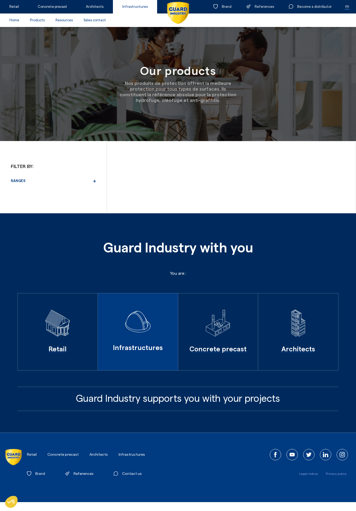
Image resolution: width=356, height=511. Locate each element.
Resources (64, 20)
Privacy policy (336, 473)
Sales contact (95, 20)
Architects (94, 6)
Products (37, 20)
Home (14, 20)
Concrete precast (52, 6)
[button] (11, 501)
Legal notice (308, 473)
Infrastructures (135, 6)
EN (347, 6)
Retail (14, 6)
